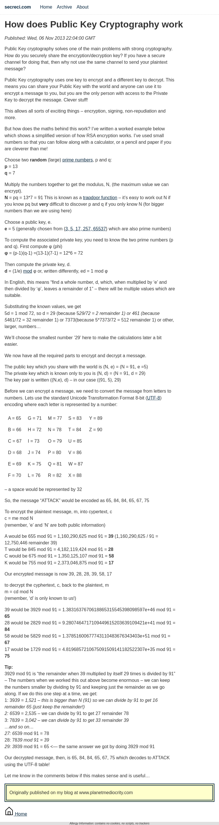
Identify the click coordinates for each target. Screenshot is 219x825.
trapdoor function (100, 197)
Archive (64, 7)
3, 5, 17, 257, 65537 (85, 228)
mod (27, 271)
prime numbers (77, 159)
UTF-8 (153, 397)
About (83, 7)
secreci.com (18, 7)
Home (46, 7)
